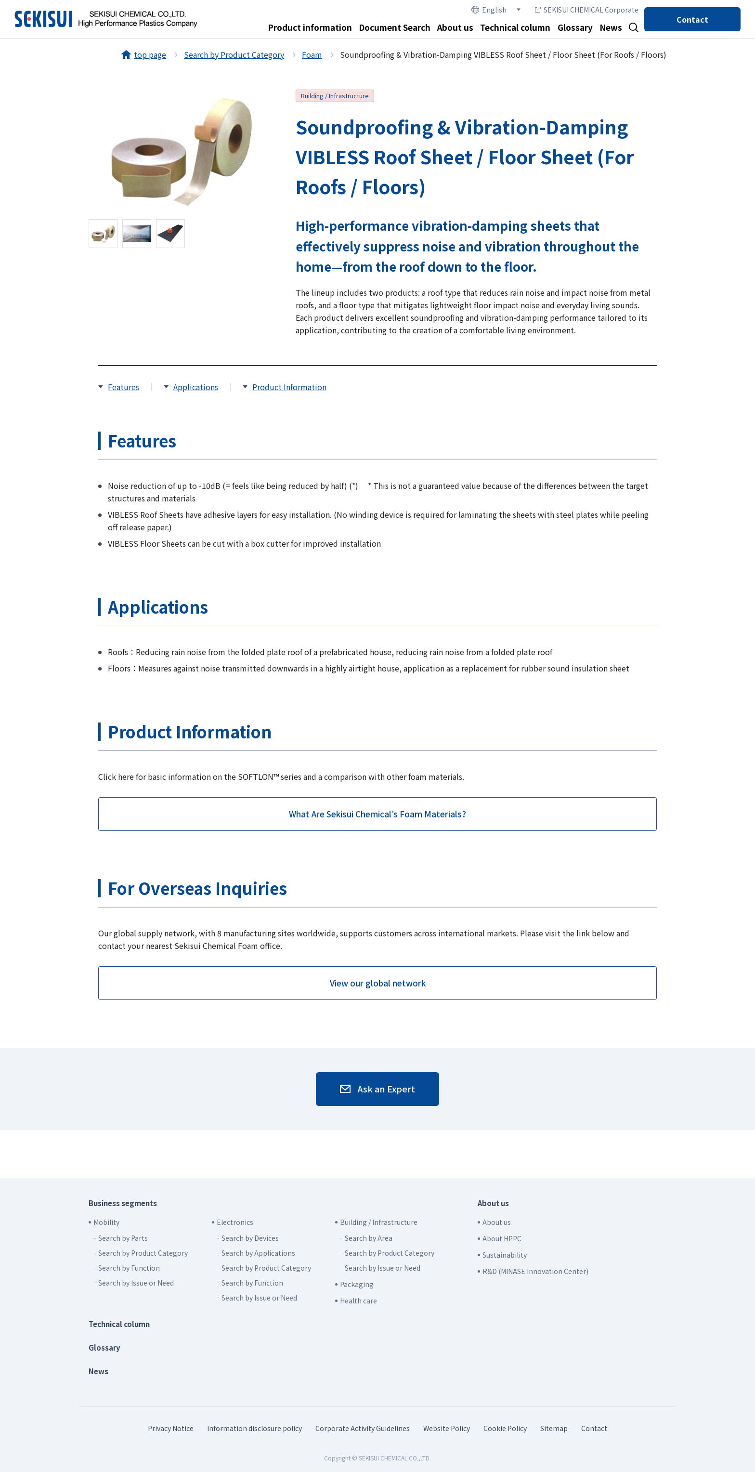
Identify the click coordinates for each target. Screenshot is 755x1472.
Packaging (357, 1284)
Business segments (123, 1203)
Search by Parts (123, 1238)
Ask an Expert (386, 1088)
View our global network (378, 983)
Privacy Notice (171, 1428)
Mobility (106, 1222)
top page (150, 54)
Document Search (394, 27)
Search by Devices (250, 1238)
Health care (358, 1300)
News (610, 27)
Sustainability (504, 1255)
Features (123, 387)
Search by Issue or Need (136, 1283)
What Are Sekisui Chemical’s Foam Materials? (377, 814)
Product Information (289, 387)
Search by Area (368, 1238)
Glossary (575, 27)
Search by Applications (258, 1253)
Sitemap (554, 1428)
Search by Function (129, 1268)
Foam (312, 54)
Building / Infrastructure (335, 95)
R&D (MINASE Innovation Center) (535, 1271)
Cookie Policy (505, 1428)
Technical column (515, 27)
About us (455, 27)
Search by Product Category (234, 54)
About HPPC (501, 1238)
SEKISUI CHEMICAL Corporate (586, 9)
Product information (310, 27)
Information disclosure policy (254, 1428)
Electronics (235, 1222)
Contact (692, 19)
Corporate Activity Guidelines (362, 1428)
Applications (195, 387)
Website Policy (446, 1428)
